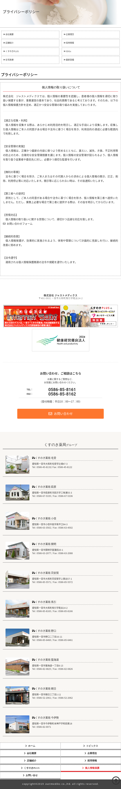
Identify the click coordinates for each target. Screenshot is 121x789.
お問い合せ (32, 775)
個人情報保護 (92, 768)
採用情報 (69, 43)
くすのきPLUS (11, 51)
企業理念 (69, 34)
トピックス (92, 746)
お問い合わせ (60, 414)
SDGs (67, 51)
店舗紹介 (8, 43)
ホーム (31, 746)
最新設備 (69, 60)
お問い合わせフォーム (17, 224)
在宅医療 (8, 60)
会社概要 (8, 34)
